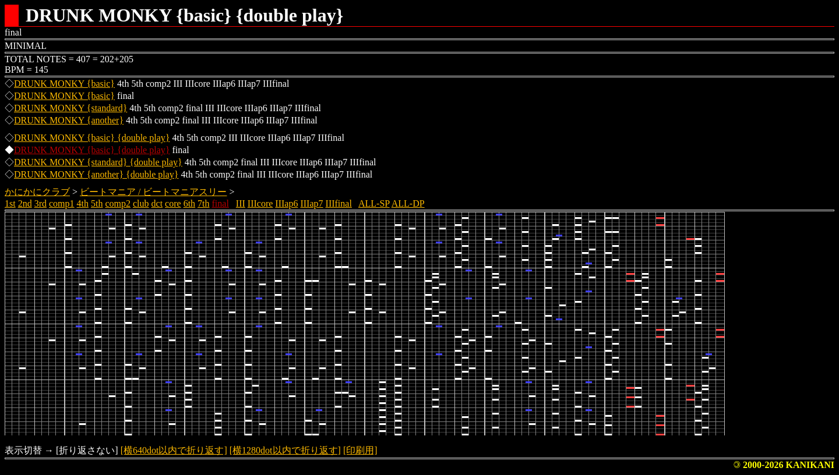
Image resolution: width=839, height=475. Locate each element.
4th (83, 203)
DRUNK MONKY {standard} (70, 108)
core (173, 203)
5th (97, 203)
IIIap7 (311, 203)
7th (203, 203)
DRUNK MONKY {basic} (64, 83)
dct (157, 203)
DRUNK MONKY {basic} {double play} (92, 138)
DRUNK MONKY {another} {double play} (96, 174)
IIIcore (260, 203)
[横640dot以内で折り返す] (174, 450)
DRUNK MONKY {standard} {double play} (98, 162)
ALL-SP (374, 203)
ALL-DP (408, 203)
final (220, 203)
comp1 (62, 203)
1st (10, 203)
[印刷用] (360, 450)
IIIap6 (286, 203)
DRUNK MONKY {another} (69, 120)
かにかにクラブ (37, 192)
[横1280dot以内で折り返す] (285, 450)
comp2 (118, 203)
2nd (25, 203)
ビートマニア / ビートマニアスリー (153, 192)
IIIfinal (339, 203)
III (240, 203)
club (141, 203)
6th (189, 203)
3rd (40, 203)
